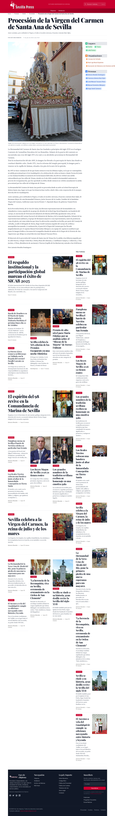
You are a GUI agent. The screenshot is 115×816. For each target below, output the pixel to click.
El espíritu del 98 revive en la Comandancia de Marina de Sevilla (83, 267)
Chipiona (53, 10)
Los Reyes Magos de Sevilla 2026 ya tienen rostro (39, 472)
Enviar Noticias (88, 802)
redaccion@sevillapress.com (28, 811)
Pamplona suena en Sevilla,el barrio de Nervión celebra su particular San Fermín (17, 444)
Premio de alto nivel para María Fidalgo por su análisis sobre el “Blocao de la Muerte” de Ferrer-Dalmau (63, 338)
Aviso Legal (62, 790)
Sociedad (32, 13)
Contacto (61, 793)
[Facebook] (10, 795)
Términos (96, 810)
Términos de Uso (64, 788)
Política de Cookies (64, 785)
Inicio (9, 13)
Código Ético (62, 780)
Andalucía (62, 10)
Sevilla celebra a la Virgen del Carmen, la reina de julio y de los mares (83, 515)
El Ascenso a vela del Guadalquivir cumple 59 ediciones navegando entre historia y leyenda (17, 608)
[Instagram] (16, 795)
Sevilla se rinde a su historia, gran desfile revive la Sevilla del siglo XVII (61, 598)
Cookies (90, 810)
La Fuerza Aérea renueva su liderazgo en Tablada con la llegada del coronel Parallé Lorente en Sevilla (17, 357)
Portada (16, 13)
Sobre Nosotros (63, 778)
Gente (24, 13)
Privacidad (83, 810)
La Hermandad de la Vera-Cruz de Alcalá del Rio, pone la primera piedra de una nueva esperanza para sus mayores (18, 570)
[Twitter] (13, 795)
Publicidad (87, 797)
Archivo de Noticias (39, 783)
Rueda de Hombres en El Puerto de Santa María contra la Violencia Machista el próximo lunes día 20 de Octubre (17, 319)
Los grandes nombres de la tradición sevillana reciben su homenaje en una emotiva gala (62, 477)
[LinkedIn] (19, 795)
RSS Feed (37, 785)
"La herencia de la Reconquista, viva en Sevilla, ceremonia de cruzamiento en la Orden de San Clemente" (39, 589)
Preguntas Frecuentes (90, 800)
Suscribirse (94, 788)
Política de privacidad (95, 793)
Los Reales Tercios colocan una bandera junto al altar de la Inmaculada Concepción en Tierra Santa (17, 480)
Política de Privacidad (65, 783)
